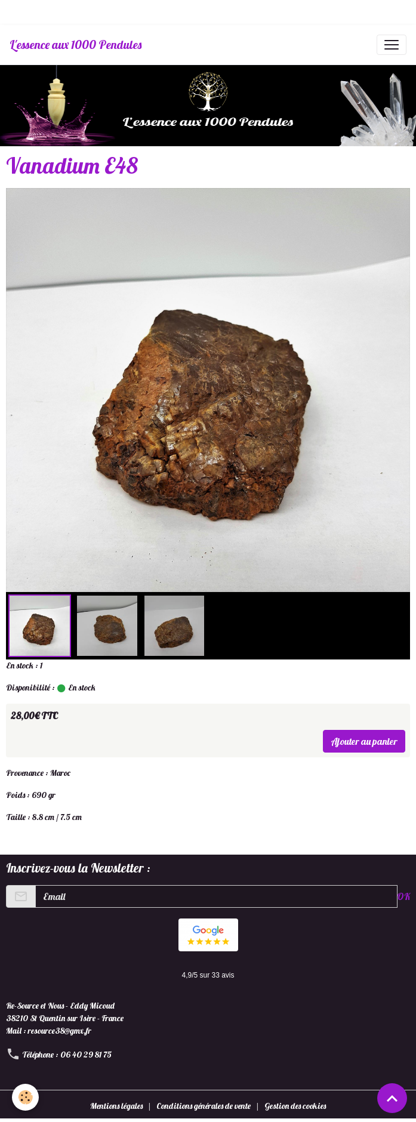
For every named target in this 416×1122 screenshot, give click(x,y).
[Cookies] (25, 1097)
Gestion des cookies (295, 1106)
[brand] (75, 45)
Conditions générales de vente (203, 1106)
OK (403, 896)
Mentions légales (116, 1106)
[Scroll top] (392, 1098)
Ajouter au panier (364, 741)
